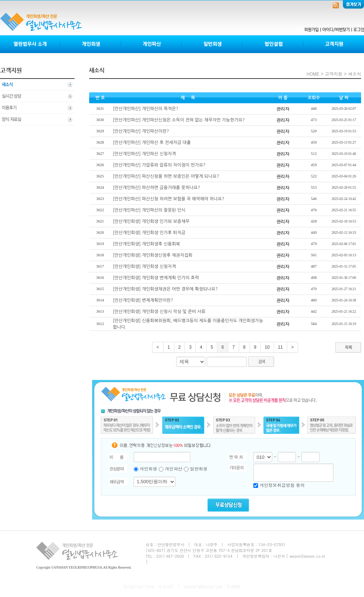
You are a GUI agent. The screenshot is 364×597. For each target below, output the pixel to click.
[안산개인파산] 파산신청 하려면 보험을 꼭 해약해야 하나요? (168, 199)
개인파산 (152, 44)
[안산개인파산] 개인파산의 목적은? (145, 109)
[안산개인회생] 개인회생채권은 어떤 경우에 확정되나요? (165, 289)
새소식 (37, 85)
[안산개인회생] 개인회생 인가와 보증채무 (151, 221)
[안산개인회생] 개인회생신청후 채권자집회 (152, 255)
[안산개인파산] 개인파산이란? (141, 131)
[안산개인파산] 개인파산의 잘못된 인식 (149, 210)
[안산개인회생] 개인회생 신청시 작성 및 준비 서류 (159, 311)
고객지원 (334, 44)
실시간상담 (37, 96)
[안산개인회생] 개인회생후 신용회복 (146, 244)
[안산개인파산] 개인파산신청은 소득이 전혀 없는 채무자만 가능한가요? (179, 120)
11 (280, 347)
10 (267, 347)
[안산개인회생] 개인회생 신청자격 (144, 266)
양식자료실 (37, 119)
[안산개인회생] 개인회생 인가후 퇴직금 (149, 233)
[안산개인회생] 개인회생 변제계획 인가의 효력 (156, 278)
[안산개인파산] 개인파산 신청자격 (144, 154)
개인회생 (91, 44)
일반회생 (212, 44)
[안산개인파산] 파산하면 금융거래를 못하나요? (156, 187)
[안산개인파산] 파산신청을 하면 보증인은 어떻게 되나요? (166, 176)
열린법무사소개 (30, 44)
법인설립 (273, 44)
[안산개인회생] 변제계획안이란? (143, 300)
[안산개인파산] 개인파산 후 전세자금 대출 (152, 142)
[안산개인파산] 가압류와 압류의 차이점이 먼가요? (159, 165)
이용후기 (37, 108)
